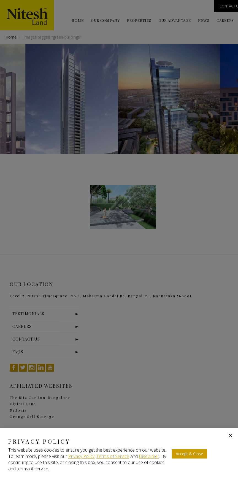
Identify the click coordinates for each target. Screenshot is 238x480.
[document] (119, 240)
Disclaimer (149, 456)
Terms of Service (112, 456)
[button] (230, 435)
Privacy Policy (81, 456)
